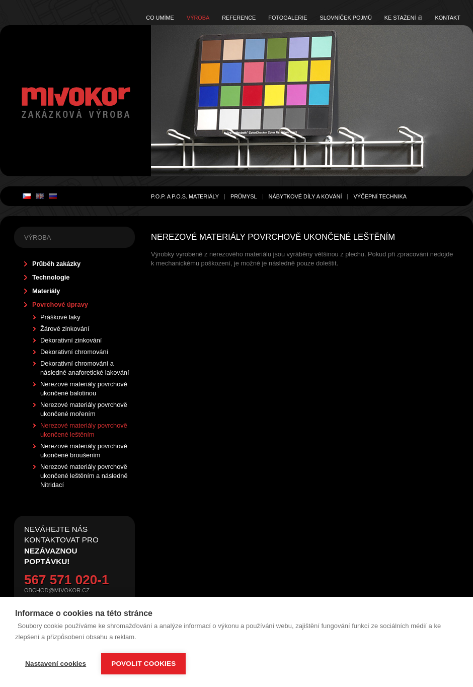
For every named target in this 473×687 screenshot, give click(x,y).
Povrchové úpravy (60, 304)
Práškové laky (60, 317)
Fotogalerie (287, 18)
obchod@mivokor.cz (57, 590)
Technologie (50, 277)
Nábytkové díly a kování (305, 196)
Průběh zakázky (56, 263)
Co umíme (160, 18)
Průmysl (243, 196)
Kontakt (447, 18)
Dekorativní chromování (74, 352)
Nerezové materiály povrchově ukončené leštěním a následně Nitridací (84, 476)
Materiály (46, 291)
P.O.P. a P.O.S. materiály (185, 196)
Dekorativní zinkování (71, 340)
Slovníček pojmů (345, 18)
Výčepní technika (380, 196)
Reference (239, 18)
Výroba (198, 18)
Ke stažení (400, 18)
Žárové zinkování (64, 328)
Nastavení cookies (55, 663)
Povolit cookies (143, 663)
